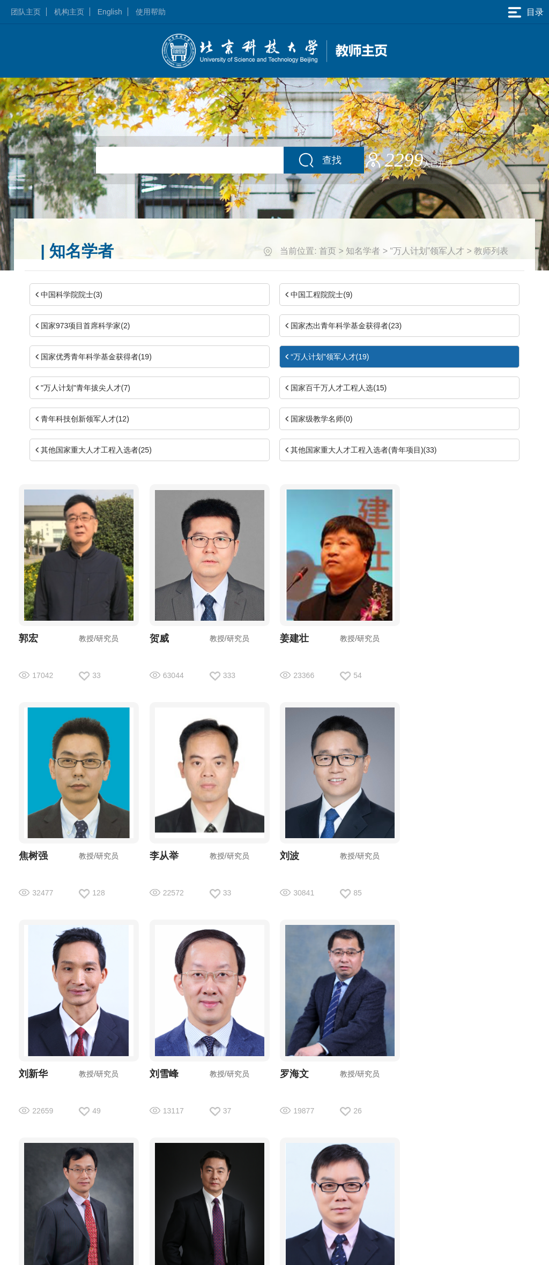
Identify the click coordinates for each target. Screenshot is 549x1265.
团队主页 (26, 11)
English (110, 11)
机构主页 (69, 11)
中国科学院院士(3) (71, 294)
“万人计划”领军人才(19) (330, 356)
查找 (332, 160)
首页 (327, 250)
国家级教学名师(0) (321, 419)
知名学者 (363, 250)
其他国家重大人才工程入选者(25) (96, 450)
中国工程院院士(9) (321, 294)
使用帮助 (151, 11)
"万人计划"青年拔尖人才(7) (85, 387)
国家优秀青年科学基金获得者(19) (96, 356)
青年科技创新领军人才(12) (85, 419)
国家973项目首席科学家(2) (85, 325)
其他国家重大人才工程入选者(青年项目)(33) (363, 450)
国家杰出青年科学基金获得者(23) (346, 325)
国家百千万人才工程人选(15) (339, 387)
